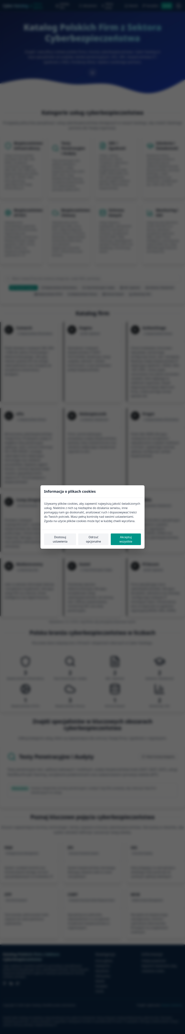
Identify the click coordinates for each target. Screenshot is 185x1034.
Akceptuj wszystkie (125, 539)
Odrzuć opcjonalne (93, 539)
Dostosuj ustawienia (60, 539)
